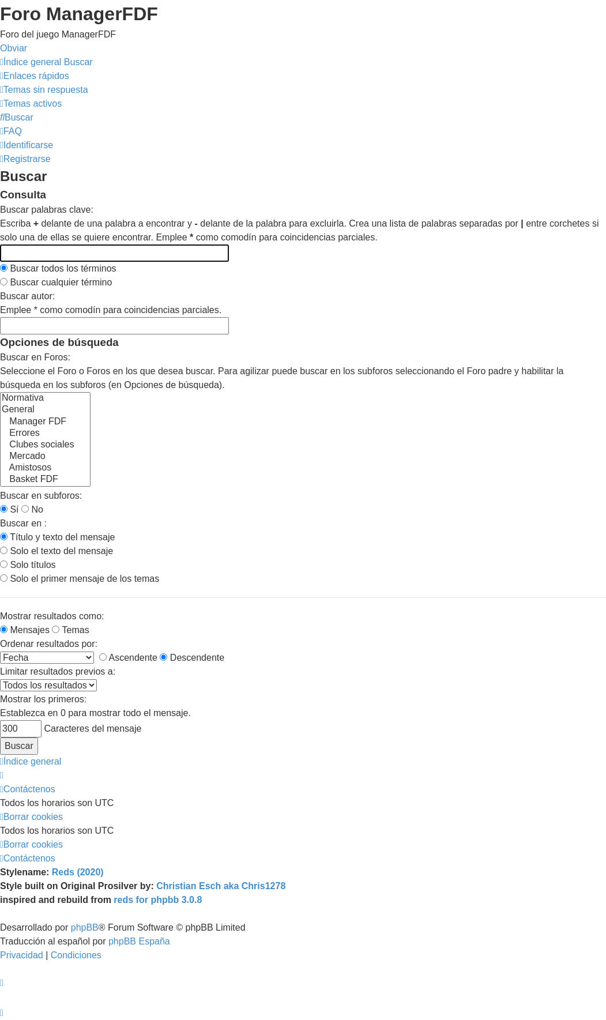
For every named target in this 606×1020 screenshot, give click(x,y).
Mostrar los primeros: (43, 699)
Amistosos (45, 468)
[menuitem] (44, 90)
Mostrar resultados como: (52, 616)
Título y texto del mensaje (57, 537)
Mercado (45, 456)
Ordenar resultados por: (48, 644)
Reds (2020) (78, 872)
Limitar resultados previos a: (57, 671)
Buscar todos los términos (58, 268)
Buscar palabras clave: (46, 209)
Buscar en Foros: (35, 357)
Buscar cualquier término (56, 282)
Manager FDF (45, 422)
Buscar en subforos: (41, 495)
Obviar (13, 48)
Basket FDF (45, 479)
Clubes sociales (45, 445)
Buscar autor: (27, 296)
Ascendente (128, 658)
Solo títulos (28, 565)
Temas (70, 630)
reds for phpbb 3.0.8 (158, 900)
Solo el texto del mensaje (56, 551)
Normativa (45, 398)
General (45, 410)
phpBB (85, 927)
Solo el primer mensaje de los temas (79, 579)
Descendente (192, 658)
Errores (45, 433)
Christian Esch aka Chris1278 (220, 886)
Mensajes (25, 630)
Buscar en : (23, 523)
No (32, 509)
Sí (9, 509)
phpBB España (139, 941)
